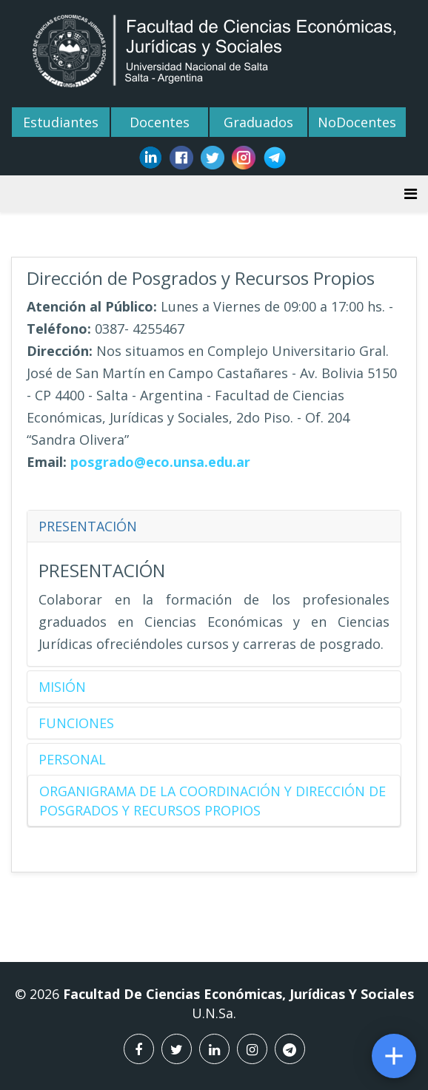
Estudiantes (60, 122)
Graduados (258, 122)
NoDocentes (357, 122)
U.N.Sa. (214, 1017)
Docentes (160, 122)
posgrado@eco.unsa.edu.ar (160, 462)
